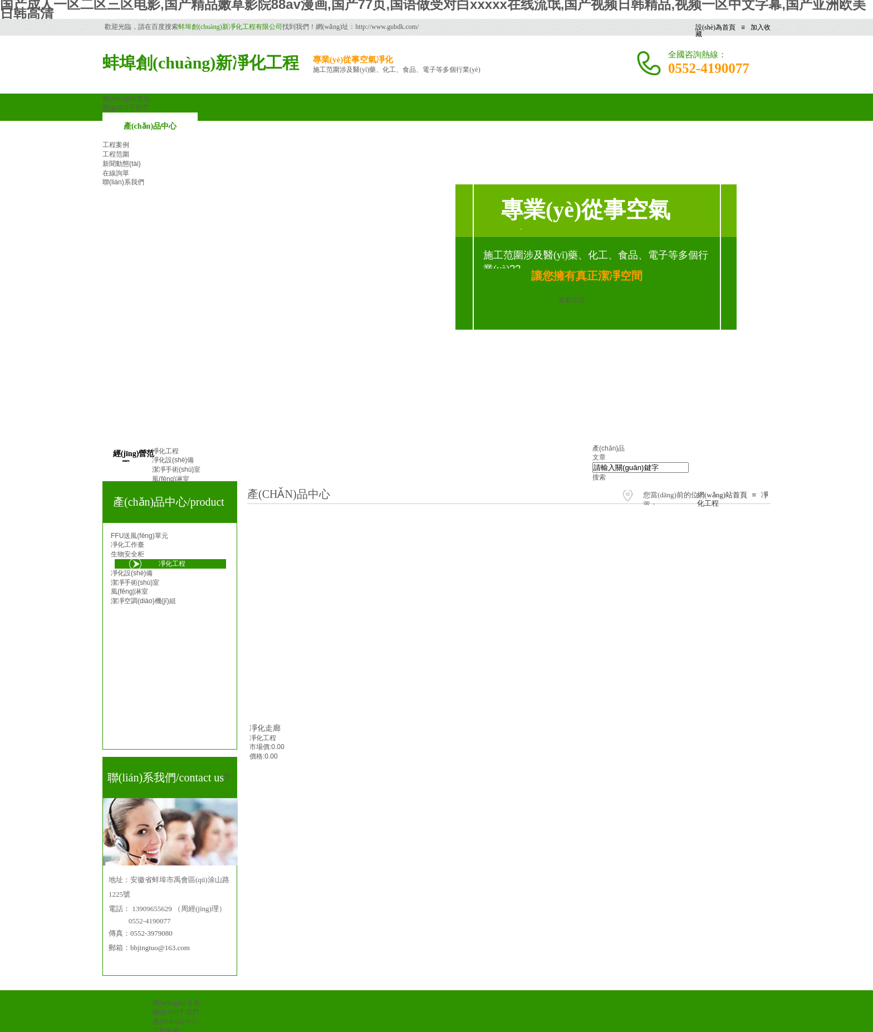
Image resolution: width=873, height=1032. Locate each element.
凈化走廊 (265, 727)
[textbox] (640, 467)
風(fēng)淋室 (129, 591)
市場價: (260, 747)
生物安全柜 (127, 554)
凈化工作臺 (127, 545)
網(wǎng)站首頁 (722, 495)
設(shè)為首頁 (715, 27)
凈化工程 (262, 738)
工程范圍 (115, 154)
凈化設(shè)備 (132, 573)
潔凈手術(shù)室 (135, 582)
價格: (256, 756)
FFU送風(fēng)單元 (139, 536)
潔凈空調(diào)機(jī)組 (143, 601)
